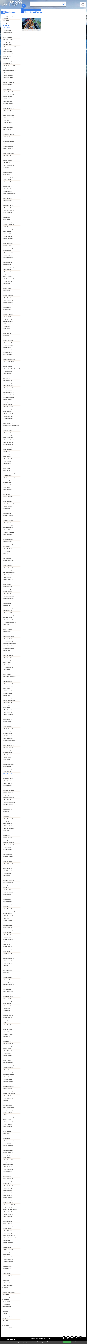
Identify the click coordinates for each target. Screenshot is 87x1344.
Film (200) (5, 1313)
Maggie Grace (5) (8, 186)
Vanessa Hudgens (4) (9, 266)
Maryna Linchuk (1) (8, 1072)
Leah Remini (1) (7, 1005)
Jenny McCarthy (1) (8, 932)
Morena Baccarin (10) (9, 94)
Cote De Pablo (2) (8, 428)
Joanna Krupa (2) (8, 480)
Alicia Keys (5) (7, 155)
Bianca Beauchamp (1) (9, 714)
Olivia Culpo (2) (7, 558)
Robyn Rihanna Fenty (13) (10, 70)
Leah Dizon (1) (7, 1003)
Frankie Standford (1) (9, 844)
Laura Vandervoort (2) (9, 503)
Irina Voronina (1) (8, 896)
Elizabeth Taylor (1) (8, 806)
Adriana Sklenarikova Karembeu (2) (12, 368)
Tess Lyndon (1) (7, 1244)
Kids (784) (6, 1287)
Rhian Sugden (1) (8, 1171)
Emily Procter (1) (8, 823)
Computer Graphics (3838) (9, 1292)
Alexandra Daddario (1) (9, 636)
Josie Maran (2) (7, 482)
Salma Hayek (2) (7, 577)
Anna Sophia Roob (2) (9, 394)
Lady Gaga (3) (7, 328)
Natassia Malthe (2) (8, 544)
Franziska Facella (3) (8, 302)
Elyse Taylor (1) (7, 814)
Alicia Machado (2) (8, 380)
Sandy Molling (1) (8, 1190)
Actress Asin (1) (7, 605)
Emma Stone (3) (7, 297)
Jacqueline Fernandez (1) (9, 911)
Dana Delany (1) (7, 757)
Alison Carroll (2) (8, 383)
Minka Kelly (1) (7, 1095)
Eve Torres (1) (7, 835)
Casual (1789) (6, 1299)
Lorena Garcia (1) (8, 1027)
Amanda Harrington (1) (9, 655)
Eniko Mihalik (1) (8, 825)
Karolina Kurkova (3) (8, 321)
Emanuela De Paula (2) (9, 439)
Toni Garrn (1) (7, 1252)
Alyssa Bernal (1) (8, 650)
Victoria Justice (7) (8, 127)
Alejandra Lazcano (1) (9, 626)
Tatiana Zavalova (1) (8, 1242)
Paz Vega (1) (7, 1154)
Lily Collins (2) (7, 513)
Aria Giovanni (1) (8, 690)
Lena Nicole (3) (7, 333)
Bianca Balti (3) (7, 288)
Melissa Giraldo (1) (8, 1081)
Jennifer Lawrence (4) (9, 224)
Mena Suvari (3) (7, 347)
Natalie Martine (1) (8, 1124)
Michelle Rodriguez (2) (9, 532)
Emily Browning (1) (8, 818)
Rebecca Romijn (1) (8, 1169)
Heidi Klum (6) (7, 136)
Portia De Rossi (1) (8, 1159)
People (26, 10)
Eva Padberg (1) (7, 832)
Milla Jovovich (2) (8, 534)
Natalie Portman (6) (8, 148)
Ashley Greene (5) (8, 160)
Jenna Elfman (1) (8, 927)
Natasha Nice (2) (8, 541)
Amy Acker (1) (7, 662)
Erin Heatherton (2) (8, 444)
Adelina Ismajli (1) (8, 612)
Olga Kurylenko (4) (8, 252)
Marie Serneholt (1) (8, 1057)
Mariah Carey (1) (8, 1055)
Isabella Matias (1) (8, 901)
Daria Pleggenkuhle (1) (9, 764)
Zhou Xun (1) (7, 1282)
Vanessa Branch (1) (8, 1259)
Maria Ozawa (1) (7, 1053)
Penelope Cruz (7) (8, 122)
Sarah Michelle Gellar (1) (9, 1204)
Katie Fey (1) (7, 965)
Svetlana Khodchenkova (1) (10, 1237)
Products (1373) (6, 1304)
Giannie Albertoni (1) (8, 856)
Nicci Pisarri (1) (7, 1131)
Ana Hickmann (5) (8, 158)
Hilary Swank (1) (7, 873)
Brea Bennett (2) (7, 411)
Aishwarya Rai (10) (8, 77)
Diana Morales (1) (8, 776)
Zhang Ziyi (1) (7, 1280)
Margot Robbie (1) (8, 1048)
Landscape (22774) (7, 18)
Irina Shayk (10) (7, 89)
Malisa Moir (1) (7, 1041)
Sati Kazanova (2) (8, 586)
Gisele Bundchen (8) (8, 105)
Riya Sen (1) (7, 1173)
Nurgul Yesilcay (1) (8, 1145)
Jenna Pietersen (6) (8, 139)
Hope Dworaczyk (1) (8, 882)
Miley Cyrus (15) (7, 58)
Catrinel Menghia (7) (8, 113)
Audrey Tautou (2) (8, 404)
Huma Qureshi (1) (8, 885)
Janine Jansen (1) (8, 920)
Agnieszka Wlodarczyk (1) (10, 622)
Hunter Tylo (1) (7, 887)
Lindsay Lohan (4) (8, 245)
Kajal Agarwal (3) (8, 319)
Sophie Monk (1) (7, 1228)
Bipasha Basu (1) (8, 719)
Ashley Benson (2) (8, 399)
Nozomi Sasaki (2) (8, 555)
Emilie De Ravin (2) (8, 442)
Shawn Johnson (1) (8, 1214)
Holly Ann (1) (7, 875)
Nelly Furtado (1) (8, 1126)
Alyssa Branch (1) (8, 652)
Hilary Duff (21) (7, 42)
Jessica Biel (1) (7, 937)
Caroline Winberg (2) (8, 418)
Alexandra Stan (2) (8, 371)
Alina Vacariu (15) (8, 51)
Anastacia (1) (7, 669)
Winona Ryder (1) (8, 1275)
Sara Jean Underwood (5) (9, 193)
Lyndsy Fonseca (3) (8, 340)
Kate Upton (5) (7, 179)
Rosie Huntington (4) (8, 257)
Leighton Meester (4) (8, 243)
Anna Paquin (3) (7, 283)
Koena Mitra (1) (7, 989)
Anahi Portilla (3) (8, 281)
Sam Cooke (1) (7, 1183)
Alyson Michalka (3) (8, 274)
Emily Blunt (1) (7, 816)
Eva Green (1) (7, 830)
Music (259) (5, 1311)
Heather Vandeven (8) (9, 108)
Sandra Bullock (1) (8, 1188)
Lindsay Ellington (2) (8, 515)
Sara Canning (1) (8, 1192)
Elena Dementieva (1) (9, 797)
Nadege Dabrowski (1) (9, 1107)
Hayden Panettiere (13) (9, 68)
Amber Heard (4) (8, 200)
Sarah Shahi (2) (7, 584)
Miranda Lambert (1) (8, 1098)
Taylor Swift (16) (7, 49)
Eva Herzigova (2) (8, 449)
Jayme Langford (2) (8, 475)
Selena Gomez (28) (8, 34)
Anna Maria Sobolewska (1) (10, 676)
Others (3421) (6, 1294)
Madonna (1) (7, 1036)
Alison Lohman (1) (8, 645)
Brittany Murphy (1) (8, 721)
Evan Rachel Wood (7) (9, 115)
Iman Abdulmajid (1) (8, 892)
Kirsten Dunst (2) (8, 494)
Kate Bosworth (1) (8, 956)
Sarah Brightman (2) (8, 581)
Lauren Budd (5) (7, 181)
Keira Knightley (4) (8, 238)
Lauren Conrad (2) (8, 506)
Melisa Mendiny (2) (8, 525)
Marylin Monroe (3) (8, 345)
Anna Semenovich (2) (9, 392)
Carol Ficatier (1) (8, 735)
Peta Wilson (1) (7, 1157)
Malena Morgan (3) (8, 342)
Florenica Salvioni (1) (9, 842)
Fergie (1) (6, 840)
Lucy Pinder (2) (7, 518)
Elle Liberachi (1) (8, 809)
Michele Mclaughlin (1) (9, 1086)
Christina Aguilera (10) (9, 82)
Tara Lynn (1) (7, 1240)
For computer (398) (7, 1308)
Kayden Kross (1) (8, 970)
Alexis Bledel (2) (7, 373)
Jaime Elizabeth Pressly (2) (10, 473)
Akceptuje (67, 1342)
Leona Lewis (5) (7, 184)
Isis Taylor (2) (7, 468)
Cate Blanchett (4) (8, 212)
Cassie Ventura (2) (8, 420)
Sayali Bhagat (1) (8, 1207)
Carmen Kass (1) (8, 733)
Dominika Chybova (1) (9, 790)
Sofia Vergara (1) (8, 1221)
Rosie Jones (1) (7, 1176)
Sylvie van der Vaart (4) (9, 259)
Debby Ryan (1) (7, 766)
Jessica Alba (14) (8, 63)
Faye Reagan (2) (7, 456)
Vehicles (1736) (6, 1301)
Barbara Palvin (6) (8, 132)
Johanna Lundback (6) (9, 141)
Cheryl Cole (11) (7, 72)
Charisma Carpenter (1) (9, 742)
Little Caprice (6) (8, 143)
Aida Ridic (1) (7, 624)
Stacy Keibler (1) (8, 1230)
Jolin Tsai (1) (7, 944)
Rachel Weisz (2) (8, 570)
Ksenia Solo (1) (7, 998)
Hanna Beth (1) (7, 866)
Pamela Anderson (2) (9, 560)
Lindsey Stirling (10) (8, 91)
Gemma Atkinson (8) (8, 103)
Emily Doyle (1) (7, 821)
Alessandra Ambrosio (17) (10, 46)
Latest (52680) (6, 1325)
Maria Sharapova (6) (8, 146)
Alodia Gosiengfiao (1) (9, 648)
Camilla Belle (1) (7, 726)
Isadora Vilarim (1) (8, 903)
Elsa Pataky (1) (7, 811)
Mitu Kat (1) (6, 1100)
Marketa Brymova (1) (8, 1067)
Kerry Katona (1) (8, 977)
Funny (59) (5, 1318)
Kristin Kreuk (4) (8, 240)
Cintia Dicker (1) (7, 750)
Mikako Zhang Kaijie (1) (9, 1093)
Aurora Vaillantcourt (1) (9, 700)
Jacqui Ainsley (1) (8, 913)
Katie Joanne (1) (7, 967)
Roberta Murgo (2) (8, 574)
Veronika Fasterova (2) (9, 598)
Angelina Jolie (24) (8, 39)
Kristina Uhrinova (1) (8, 996)
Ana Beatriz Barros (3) (9, 278)
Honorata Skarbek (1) (9, 880)
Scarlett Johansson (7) (9, 124)
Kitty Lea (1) (7, 986)
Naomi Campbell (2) (8, 539)
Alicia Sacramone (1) (8, 641)
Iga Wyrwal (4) (7, 219)
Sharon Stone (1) (8, 1211)
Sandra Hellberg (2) (8, 579)
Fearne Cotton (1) (8, 837)
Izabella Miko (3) (7, 307)
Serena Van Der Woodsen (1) (10, 1209)
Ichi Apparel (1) (7, 889)
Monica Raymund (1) (8, 1102)
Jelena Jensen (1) (8, 925)
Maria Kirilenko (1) (8, 1050)
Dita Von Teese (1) (8, 785)
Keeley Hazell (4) (8, 236)
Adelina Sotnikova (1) (9, 615)
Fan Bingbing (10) (8, 87)
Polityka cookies (76, 1342)
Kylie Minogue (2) (8, 499)
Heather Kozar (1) (8, 868)
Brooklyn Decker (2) (8, 413)
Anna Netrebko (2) (8, 390)
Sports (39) (5, 1320)
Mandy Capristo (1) (8, 1043)
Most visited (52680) (7, 1327)
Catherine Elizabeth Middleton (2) (11, 425)
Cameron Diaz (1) (8, 724)
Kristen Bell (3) (7, 323)
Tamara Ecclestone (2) (9, 596)
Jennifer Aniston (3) (8, 311)
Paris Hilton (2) (7, 562)
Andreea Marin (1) (8, 671)
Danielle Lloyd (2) (8, 430)
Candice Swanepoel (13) (9, 65)
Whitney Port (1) (7, 1273)
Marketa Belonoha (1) (9, 1065)
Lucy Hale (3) (7, 338)
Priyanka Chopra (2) (8, 567)
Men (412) (6, 1289)
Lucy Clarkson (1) (8, 1029)
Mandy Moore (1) (8, 1046)
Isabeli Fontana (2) (8, 465)
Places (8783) (6, 23)
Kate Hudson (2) (7, 484)
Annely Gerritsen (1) (8, 683)
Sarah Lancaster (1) (8, 1202)
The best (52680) (6, 1323)
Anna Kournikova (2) (8, 387)
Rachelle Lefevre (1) (8, 1164)
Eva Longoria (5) (8, 172)
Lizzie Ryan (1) (7, 1024)
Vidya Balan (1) (7, 1268)
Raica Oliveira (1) (8, 1166)
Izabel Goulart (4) (8, 222)
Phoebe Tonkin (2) (8, 565)
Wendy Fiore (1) (7, 1271)
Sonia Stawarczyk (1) (9, 1226)
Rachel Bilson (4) (8, 255)
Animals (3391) (6, 1297)
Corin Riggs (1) (7, 754)
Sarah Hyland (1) (8, 1199)
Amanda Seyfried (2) (8, 385)
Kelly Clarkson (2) (8, 489)
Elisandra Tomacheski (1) (9, 802)
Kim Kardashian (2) (8, 491)
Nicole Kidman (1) (8, 1136)
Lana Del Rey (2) (8, 501)
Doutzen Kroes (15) (8, 53)
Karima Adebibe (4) (8, 229)
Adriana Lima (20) (8, 44)
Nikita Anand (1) (7, 1138)
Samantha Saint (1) (8, 1185)
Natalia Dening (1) (8, 1112)
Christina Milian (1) (8, 747)
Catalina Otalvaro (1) (8, 738)
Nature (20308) (6, 20)
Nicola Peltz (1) (7, 1133)
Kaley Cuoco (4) (7, 226)
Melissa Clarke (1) (8, 1079)
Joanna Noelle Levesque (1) (10, 941)
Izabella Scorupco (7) (9, 117)
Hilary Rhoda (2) (7, 463)
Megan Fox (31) (7, 30)
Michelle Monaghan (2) (9, 527)
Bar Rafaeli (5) (7, 162)
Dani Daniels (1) (7, 759)
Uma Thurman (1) (8, 1256)
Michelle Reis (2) (8, 529)
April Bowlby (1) (7, 688)
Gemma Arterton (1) (8, 851)
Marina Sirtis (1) (7, 1060)
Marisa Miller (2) (7, 522)
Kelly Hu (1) (6, 972)
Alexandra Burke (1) (8, 634)
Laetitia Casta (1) (8, 1001)
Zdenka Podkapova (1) (9, 1278)
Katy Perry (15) (7, 56)
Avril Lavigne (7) (7, 110)
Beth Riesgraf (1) (8, 712)
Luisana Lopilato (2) (8, 520)
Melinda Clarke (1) (8, 1076)
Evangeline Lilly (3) (8, 300)
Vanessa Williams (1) (8, 1263)
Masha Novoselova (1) (9, 1074)
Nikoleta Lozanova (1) (9, 1140)
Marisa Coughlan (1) (8, 1062)
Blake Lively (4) (7, 207)
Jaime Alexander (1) (8, 915)
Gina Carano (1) (7, 858)
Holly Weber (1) (7, 877)
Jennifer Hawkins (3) (8, 314)
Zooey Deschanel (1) (8, 1285)
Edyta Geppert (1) (8, 795)
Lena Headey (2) (7, 510)
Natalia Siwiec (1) (8, 1114)
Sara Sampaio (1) (8, 1195)
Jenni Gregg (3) (7, 309)
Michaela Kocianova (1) (9, 1083)
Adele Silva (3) (7, 269)
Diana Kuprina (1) (8, 773)
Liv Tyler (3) (6, 335)
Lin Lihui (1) (7, 1012)
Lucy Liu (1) (7, 1031)
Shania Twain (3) (8, 356)
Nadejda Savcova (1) (8, 1109)
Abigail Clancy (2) (8, 366)
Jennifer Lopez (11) (8, 75)
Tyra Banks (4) (7, 264)
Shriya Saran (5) (7, 195)
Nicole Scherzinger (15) (9, 60)
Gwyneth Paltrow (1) (8, 863)
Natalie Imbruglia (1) (8, 1121)
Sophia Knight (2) (8, 591)
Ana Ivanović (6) (7, 129)
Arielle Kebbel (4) (8, 203)
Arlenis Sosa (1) (7, 695)
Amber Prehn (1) (8, 657)
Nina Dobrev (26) (8, 37)
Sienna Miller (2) (7, 589)
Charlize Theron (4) (8, 214)
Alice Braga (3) (7, 271)
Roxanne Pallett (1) (8, 1178)
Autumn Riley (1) (8, 702)
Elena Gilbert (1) (7, 799)
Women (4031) (7, 27)
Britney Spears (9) (8, 96)
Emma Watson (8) (8, 101)
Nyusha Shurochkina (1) (9, 1147)
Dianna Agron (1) (8, 783)
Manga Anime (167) (7, 1316)
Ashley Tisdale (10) (8, 79)
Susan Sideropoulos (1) (9, 1235)
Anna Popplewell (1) (8, 679)
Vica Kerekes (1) (7, 1266)
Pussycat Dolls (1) (8, 1162)
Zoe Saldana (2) (7, 603)
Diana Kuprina (37, 10)
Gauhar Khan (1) (8, 849)
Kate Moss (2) (7, 487)
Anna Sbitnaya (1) (8, 681)
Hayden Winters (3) (8, 304)
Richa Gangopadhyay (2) (9, 572)
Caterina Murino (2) (8, 423)
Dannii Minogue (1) (8, 761)
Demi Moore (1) (7, 771)
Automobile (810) (7, 1306)
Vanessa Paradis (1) (8, 1261)
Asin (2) (6, 401)
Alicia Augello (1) (8, 638)
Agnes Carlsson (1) (8, 619)
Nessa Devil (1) (7, 1128)
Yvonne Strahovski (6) (9, 153)
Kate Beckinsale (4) (8, 231)
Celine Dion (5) (7, 167)
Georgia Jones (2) (8, 458)
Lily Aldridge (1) (7, 1010)
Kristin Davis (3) (7, 326)
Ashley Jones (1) (8, 697)
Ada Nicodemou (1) (8, 607)
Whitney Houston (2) (8, 600)
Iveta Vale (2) (7, 470)
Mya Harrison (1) (8, 1105)
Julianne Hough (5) (8, 177)
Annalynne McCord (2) (9, 397)
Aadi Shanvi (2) (7, 364)
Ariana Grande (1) (8, 693)
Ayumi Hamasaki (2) (8, 406)
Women (31, 10)
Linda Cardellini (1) (8, 1015)
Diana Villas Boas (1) (8, 778)
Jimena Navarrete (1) (8, 939)
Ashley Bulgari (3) (8, 285)
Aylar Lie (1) (7, 705)
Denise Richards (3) (8, 295)
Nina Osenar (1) (7, 1143)
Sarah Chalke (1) (8, 1197)
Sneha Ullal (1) (7, 1218)
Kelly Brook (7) (7, 120)
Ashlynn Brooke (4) (8, 205)
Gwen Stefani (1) (8, 861)
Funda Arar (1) (7, 847)
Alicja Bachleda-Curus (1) (10, 643)
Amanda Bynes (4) (8, 198)
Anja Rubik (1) (7, 674)
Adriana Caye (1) (8, 617)
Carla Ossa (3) (7, 290)
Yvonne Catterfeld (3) (9, 361)
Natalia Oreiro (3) (8, 349)
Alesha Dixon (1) (8, 629)
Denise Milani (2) (8, 435)
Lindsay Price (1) (8, 1017)
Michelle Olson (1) (8, 1088)
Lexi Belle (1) (7, 1008)
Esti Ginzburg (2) (8, 446)
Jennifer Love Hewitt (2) (9, 477)
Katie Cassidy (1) (8, 963)
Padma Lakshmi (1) (8, 1152)
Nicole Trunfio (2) (8, 548)
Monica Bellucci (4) (8, 248)
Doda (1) (6, 787)
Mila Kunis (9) (7, 98)
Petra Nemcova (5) (8, 191)
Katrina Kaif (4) (7, 233)
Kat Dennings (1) (8, 953)
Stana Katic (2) (7, 593)
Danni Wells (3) (7, 293)
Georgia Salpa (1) (8, 854)
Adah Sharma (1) (8, 610)
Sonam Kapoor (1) (8, 1223)
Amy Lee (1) (7, 664)
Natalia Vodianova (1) (9, 1117)
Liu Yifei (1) (6, 1022)
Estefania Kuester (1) (9, 828)
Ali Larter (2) (7, 378)
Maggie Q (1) (7, 1038)
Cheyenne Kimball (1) (9, 745)
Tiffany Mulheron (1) (8, 1249)
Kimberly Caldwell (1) (9, 984)
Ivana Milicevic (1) (8, 908)
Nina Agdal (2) (7, 551)
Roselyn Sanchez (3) (8, 354)
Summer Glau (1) (8, 1233)
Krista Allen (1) (7, 993)
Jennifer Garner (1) (8, 930)
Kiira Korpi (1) (7, 979)
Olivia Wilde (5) (7, 188)
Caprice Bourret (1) (8, 728)
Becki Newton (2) (8, 409)
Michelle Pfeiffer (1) (8, 1091)
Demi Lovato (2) (7, 432)
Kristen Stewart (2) (8, 496)
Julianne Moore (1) (8, 948)
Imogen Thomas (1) (8, 894)
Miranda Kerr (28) (8, 32)
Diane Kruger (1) (8, 780)
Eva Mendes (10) (8, 84)
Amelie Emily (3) (7, 276)
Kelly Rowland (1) (8, 975)
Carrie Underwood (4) (9, 210)
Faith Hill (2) (7, 454)
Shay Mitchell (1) (8, 1216)
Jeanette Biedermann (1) (9, 922)
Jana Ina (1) (6, 918)
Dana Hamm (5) (7, 169)
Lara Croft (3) (7, 330)
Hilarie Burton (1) (8, 870)
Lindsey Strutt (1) (8, 1020)
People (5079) (6, 25)
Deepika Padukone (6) (9, 134)
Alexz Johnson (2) (8, 375)
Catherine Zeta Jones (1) (9, 740)
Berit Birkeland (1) (8, 709)
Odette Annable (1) (8, 1150)
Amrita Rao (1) (7, 660)
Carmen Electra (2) (8, 416)
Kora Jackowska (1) (8, 991)
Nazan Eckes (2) (7, 546)
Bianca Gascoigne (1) (9, 716)
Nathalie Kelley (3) (8, 352)
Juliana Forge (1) (8, 946)
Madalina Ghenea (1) (8, 1034)
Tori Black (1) (7, 1254)
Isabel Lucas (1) (7, 899)
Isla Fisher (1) (7, 906)
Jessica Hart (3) (7, 316)
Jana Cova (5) (7, 174)
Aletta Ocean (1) (7, 631)
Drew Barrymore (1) (8, 792)
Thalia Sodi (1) (7, 1247)
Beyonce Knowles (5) (9, 165)
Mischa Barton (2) (8, 536)
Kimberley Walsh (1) (8, 982)
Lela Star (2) (7, 508)
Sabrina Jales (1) (8, 1181)
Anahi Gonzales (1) (8, 667)
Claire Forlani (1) (8, 752)
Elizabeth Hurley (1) (8, 804)
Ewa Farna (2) (7, 451)
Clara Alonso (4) (7, 217)
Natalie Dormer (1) (8, 1119)
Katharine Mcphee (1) (9, 958)
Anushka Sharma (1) (8, 686)
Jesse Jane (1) (7, 934)
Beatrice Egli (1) (7, 707)
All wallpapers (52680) (8, 15)
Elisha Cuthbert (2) (8, 437)
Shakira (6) (6, 150)
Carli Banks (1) (7, 731)
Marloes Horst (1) (8, 1069)
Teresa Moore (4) (8, 262)
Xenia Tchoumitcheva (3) (9, 359)
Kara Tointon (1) (7, 951)
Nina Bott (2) (7, 553)
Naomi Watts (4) (7, 250)
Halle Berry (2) (7, 461)
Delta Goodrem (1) (8, 769)
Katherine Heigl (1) (8, 960)
